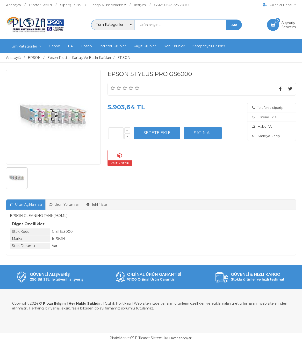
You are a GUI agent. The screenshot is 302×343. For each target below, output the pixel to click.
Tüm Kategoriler (23, 46)
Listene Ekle (264, 117)
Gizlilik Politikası (118, 303)
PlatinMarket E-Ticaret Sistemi (136, 338)
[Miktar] (116, 133)
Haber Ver (263, 126)
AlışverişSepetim (288, 25)
